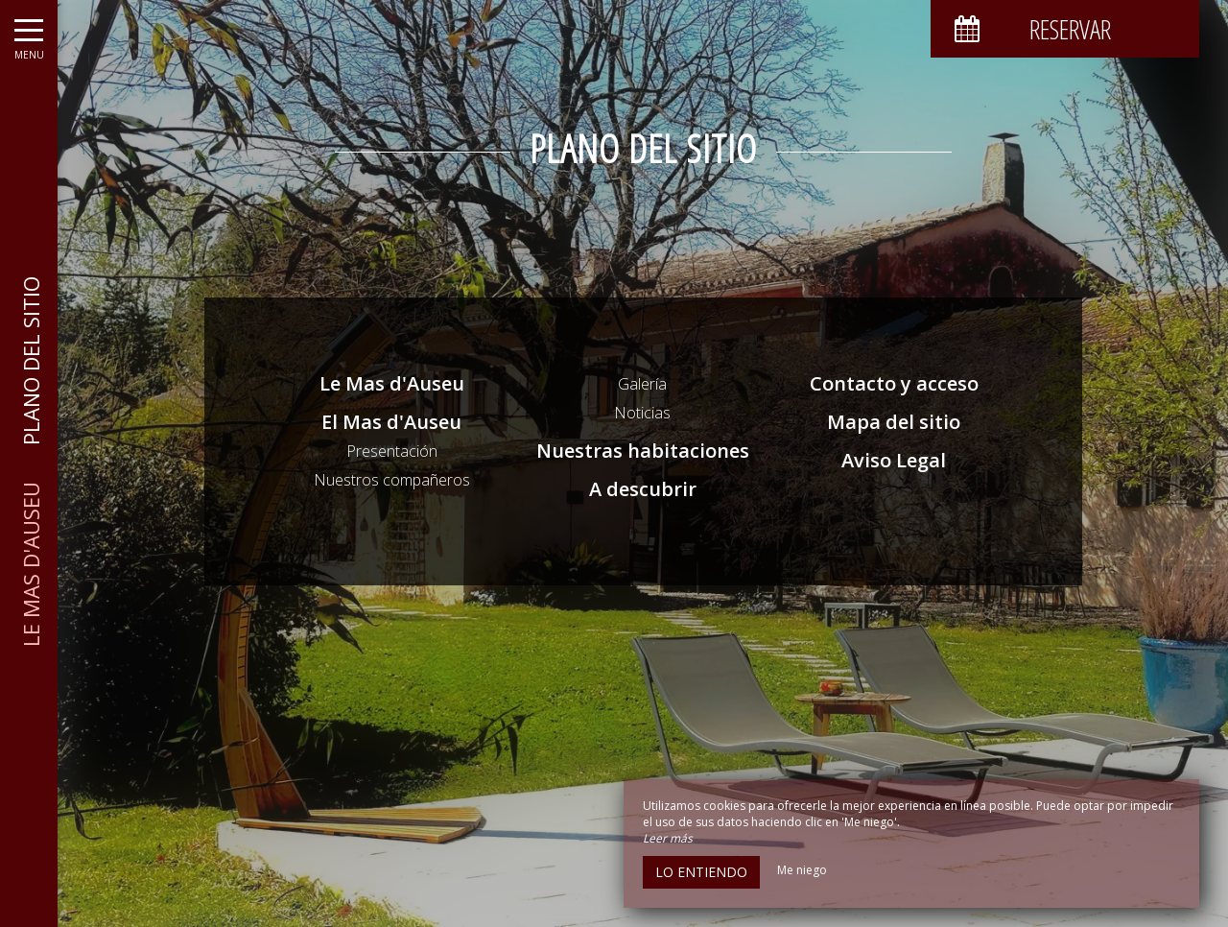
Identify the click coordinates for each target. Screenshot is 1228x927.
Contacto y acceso (894, 383)
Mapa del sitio (893, 422)
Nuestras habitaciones (642, 451)
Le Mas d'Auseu (391, 383)
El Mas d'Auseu (391, 422)
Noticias (642, 412)
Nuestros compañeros (392, 479)
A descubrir (643, 489)
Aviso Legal (893, 460)
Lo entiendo (701, 872)
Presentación (391, 451)
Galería (642, 383)
